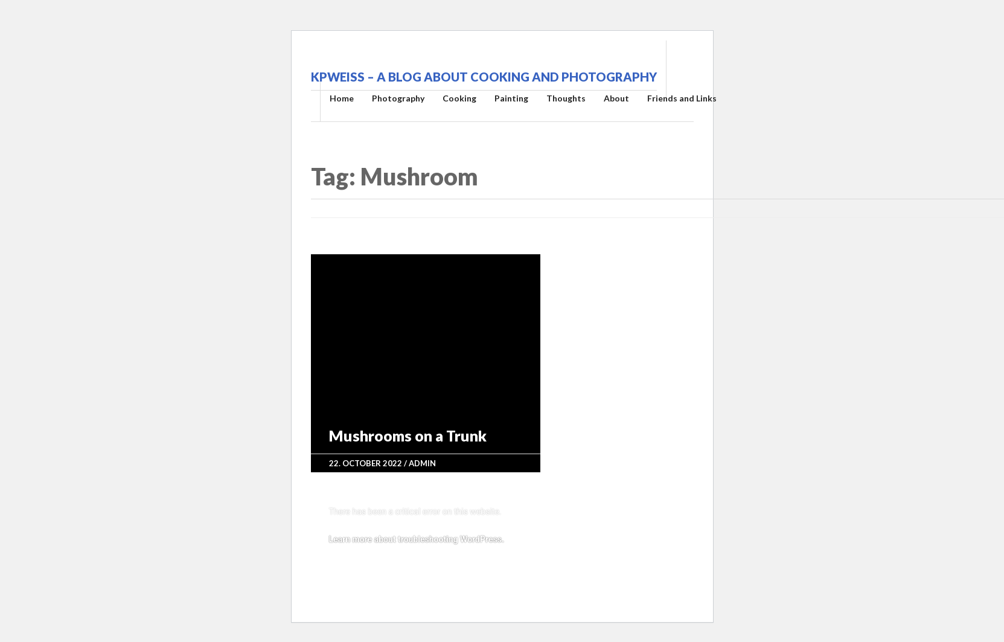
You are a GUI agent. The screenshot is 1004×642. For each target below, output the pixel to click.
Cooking (459, 98)
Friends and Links (682, 98)
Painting (511, 98)
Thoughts (566, 98)
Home (342, 98)
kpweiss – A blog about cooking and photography (484, 76)
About (616, 98)
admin (422, 463)
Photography (398, 98)
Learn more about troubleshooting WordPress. (416, 539)
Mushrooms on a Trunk (408, 435)
